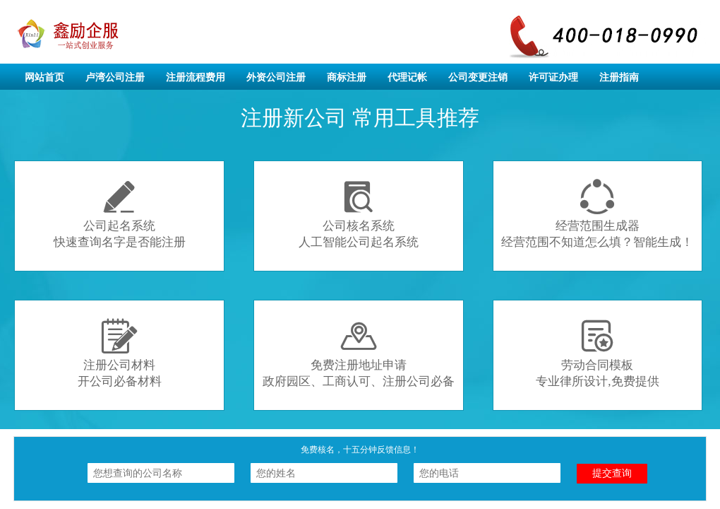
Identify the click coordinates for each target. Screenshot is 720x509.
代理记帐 (407, 77)
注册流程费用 (195, 77)
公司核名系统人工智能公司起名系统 (359, 214)
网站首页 (44, 77)
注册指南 (619, 77)
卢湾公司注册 (115, 77)
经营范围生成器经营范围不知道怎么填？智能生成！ (597, 214)
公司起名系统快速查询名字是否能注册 (120, 214)
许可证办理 (553, 77)
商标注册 (346, 77)
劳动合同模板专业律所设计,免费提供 (597, 353)
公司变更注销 (478, 77)
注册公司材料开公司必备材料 (120, 353)
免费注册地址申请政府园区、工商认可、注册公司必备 (359, 353)
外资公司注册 (276, 77)
